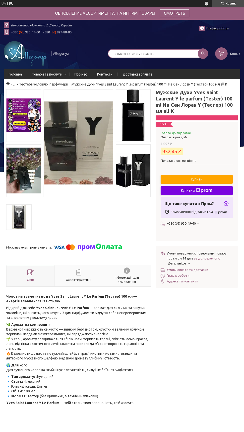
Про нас (80, 74)
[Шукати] (203, 53)
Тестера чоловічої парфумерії (43, 84)
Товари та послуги (47, 74)
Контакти (105, 74)
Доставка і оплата (137, 74)
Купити (196, 179)
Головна (15, 74)
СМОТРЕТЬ (174, 13)
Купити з (196, 190)
